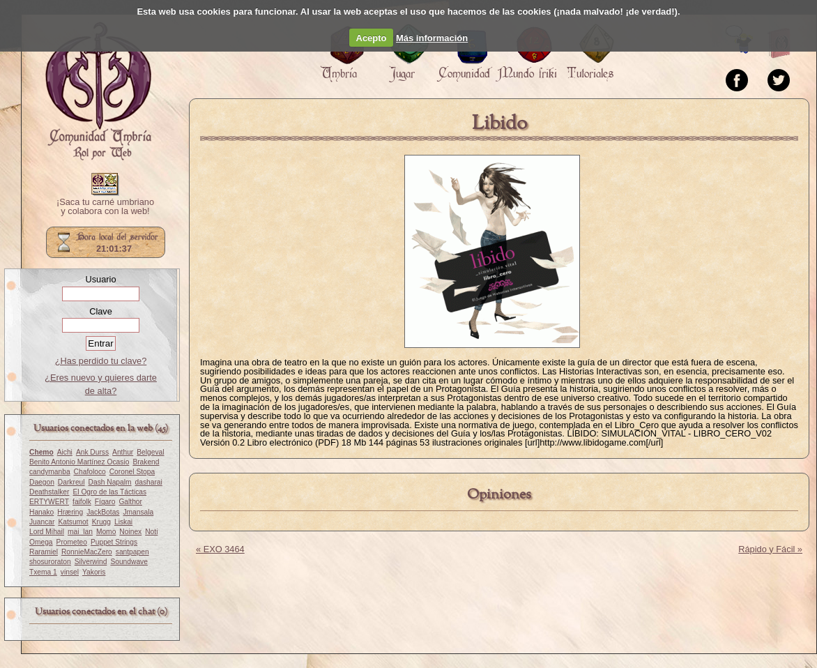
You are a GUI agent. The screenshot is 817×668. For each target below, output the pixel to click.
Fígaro (105, 502)
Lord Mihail (46, 532)
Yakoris (93, 572)
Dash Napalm (110, 482)
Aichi (64, 452)
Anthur (122, 452)
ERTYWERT (49, 502)
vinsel (70, 572)
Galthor (130, 502)
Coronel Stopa (132, 472)
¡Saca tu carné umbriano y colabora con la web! (105, 207)
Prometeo (71, 542)
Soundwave (129, 561)
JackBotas (102, 512)
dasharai (148, 482)
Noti (151, 532)
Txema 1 (43, 572)
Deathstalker (49, 492)
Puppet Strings (114, 542)
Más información (432, 38)
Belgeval (150, 452)
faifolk (81, 502)
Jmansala (138, 512)
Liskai (123, 522)
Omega (41, 542)
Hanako (41, 512)
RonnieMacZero (86, 552)
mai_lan (80, 532)
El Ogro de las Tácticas (109, 492)
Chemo (41, 452)
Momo (106, 532)
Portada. (98, 91)
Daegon (41, 482)
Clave (100, 311)
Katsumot (73, 522)
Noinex (130, 532)
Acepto (371, 38)
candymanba (49, 472)
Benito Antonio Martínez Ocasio (79, 462)
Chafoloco (90, 472)
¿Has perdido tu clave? (101, 361)
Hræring (70, 512)
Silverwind (91, 561)
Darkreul (71, 482)
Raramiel (43, 552)
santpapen (132, 552)
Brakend (145, 462)
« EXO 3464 (220, 549)
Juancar (41, 522)
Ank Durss (92, 452)
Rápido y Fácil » (770, 549)
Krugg (101, 522)
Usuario (100, 279)
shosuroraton (50, 561)
